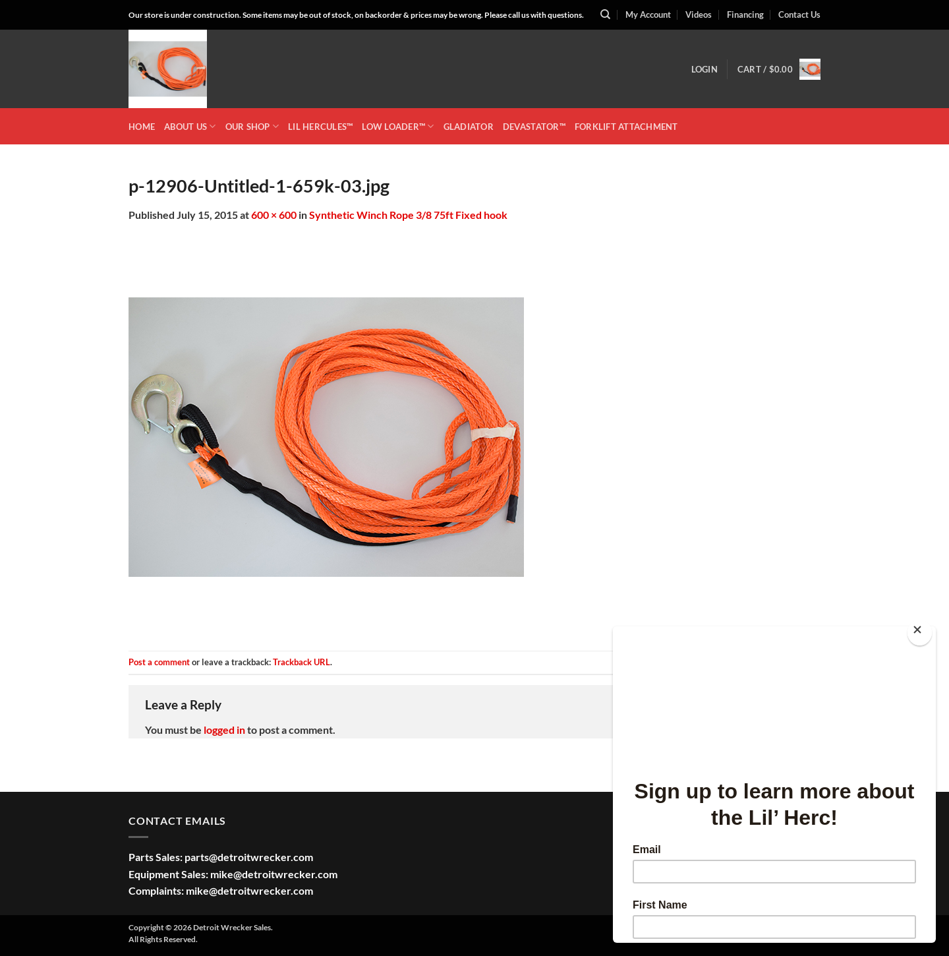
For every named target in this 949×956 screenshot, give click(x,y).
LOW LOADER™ (398, 126)
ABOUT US (190, 126)
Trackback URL (301, 662)
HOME (142, 126)
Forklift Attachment (626, 126)
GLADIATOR (469, 126)
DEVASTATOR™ (534, 126)
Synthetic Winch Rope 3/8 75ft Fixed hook (408, 214)
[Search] (605, 14)
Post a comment (159, 662)
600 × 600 (274, 214)
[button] (704, 69)
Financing (745, 14)
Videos (698, 14)
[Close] (919, 632)
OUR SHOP (252, 126)
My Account (648, 14)
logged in (224, 729)
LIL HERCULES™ (320, 126)
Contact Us (799, 14)
